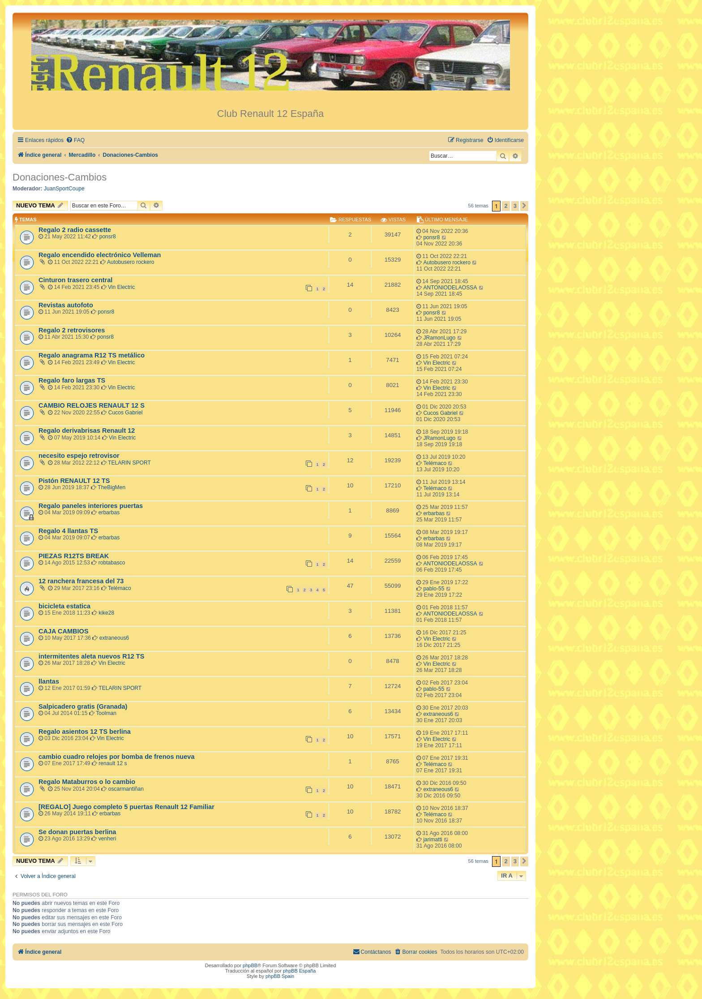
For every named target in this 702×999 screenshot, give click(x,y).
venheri (107, 838)
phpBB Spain (279, 976)
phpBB (250, 965)
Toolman (106, 713)
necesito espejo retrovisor (79, 455)
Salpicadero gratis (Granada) (83, 706)
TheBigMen (111, 487)
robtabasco (111, 563)
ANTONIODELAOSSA (450, 287)
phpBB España (299, 970)
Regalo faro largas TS (72, 380)
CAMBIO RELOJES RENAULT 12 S (92, 405)
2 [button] (505, 205)
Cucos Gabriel (125, 412)
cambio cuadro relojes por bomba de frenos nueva (116, 756)
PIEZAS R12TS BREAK (74, 556)
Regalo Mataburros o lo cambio (87, 781)
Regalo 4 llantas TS (68, 530)
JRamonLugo (439, 338)
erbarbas (109, 512)
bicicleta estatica (64, 606)
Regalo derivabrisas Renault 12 (87, 430)
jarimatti (432, 839)
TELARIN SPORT (129, 463)
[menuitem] (75, 140)
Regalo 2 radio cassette (75, 229)
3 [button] (515, 205)
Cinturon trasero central (75, 280)
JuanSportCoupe (64, 188)
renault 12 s (112, 763)
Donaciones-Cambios (60, 177)
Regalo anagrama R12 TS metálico (92, 355)
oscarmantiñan (126, 789)
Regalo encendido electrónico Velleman (100, 254)
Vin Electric (121, 287)
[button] (524, 206)
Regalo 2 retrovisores (72, 330)
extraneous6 (114, 638)
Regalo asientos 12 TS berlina (85, 731)
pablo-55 (433, 589)
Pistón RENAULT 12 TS (74, 480)
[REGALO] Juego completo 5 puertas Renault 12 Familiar (126, 806)
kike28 (106, 613)
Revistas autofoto (66, 305)
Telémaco (434, 463)
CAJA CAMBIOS (64, 631)
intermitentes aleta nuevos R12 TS (91, 656)
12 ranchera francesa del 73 (81, 581)
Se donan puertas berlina (77, 831)
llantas (49, 681)
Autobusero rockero (130, 262)
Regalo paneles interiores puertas (91, 505)
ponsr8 (107, 236)
